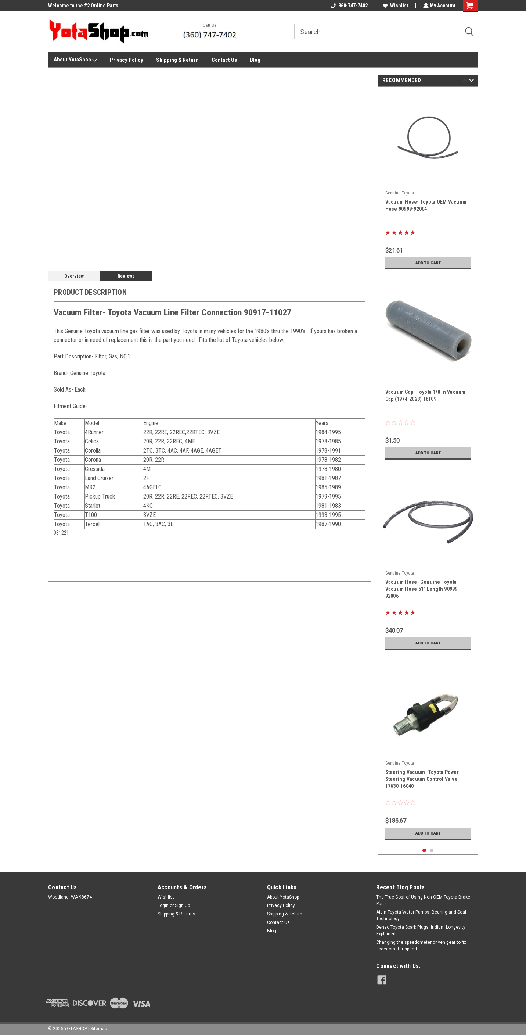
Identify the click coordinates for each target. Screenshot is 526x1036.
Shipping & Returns (176, 914)
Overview (74, 276)
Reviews (126, 276)
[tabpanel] (428, 182)
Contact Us (224, 60)
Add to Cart (428, 263)
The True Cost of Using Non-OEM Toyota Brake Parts (423, 900)
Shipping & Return (177, 60)
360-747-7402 (348, 5)
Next (471, 81)
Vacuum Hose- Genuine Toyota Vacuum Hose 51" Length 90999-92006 (422, 589)
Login (163, 905)
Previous (465, 81)
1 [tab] (424, 851)
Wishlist (394, 5)
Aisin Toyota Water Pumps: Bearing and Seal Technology (421, 915)
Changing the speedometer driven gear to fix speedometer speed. (421, 945)
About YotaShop (75, 60)
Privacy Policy (126, 60)
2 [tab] (432, 851)
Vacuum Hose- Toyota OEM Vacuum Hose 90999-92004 (426, 205)
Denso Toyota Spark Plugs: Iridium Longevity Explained (420, 930)
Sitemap (98, 1028)
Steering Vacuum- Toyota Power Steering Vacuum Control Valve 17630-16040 (422, 779)
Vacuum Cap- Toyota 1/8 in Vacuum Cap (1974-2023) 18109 (425, 395)
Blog (255, 60)
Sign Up (182, 905)
